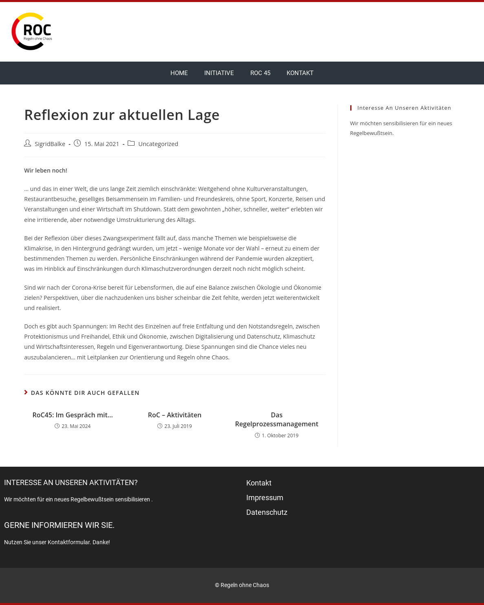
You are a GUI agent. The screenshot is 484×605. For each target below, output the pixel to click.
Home (179, 73)
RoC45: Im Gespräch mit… (72, 414)
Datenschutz (266, 512)
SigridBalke (50, 144)
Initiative (219, 73)
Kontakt (300, 73)
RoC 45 (260, 73)
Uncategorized (158, 144)
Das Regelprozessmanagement (276, 419)
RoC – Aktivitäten (174, 414)
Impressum (264, 498)
